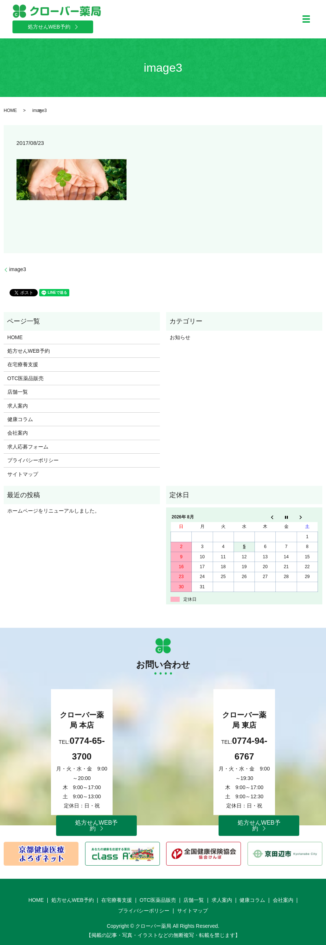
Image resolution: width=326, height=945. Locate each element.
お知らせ (180, 337)
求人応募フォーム (27, 447)
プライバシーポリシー (33, 460)
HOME (10, 110)
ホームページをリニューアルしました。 (53, 511)
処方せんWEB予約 (28, 351)
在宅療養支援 (22, 364)
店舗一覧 (17, 392)
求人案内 (17, 406)
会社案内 (17, 433)
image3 (17, 269)
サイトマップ (22, 474)
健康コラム (20, 419)
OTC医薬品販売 (25, 378)
